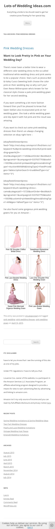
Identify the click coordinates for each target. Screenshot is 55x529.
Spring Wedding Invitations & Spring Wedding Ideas (26, 420)
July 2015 (7, 456)
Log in (6, 495)
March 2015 (9, 466)
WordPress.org (10, 505)
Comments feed (10, 502)
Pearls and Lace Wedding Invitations (19, 427)
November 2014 (10, 470)
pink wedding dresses (25, 319)
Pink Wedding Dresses (19, 48)
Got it (30, 527)
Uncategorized (31, 316)
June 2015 (8, 459)
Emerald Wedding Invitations (16, 434)
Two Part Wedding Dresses (15, 424)
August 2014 (9, 474)
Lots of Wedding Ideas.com (27, 6)
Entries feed (9, 498)
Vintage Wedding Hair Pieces (16, 431)
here (49, 403)
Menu (27, 23)
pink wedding (9, 319)
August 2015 (9, 452)
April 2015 (8, 463)
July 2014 (7, 477)
